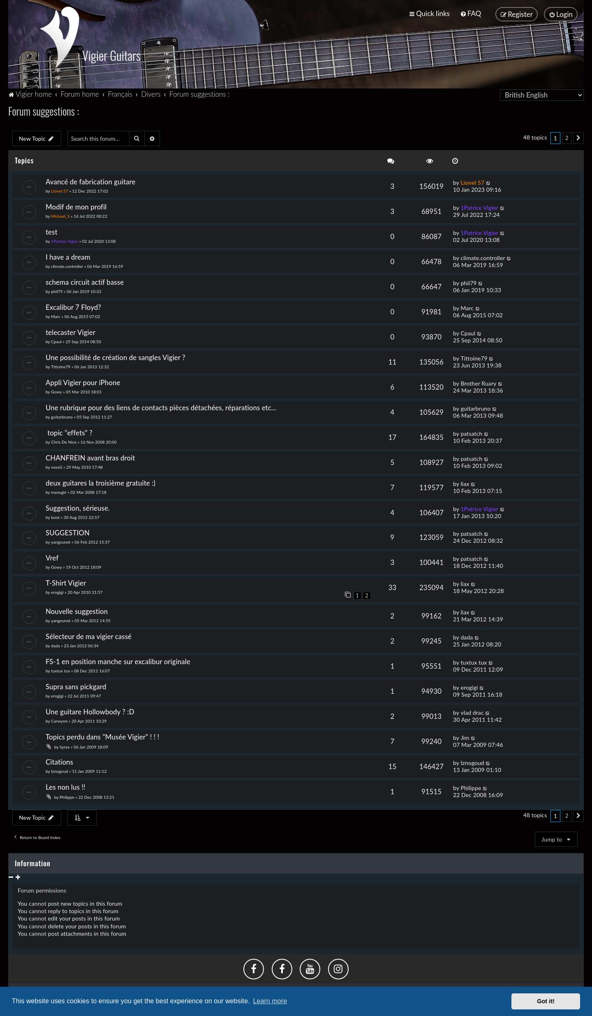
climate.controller (67, 265)
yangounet (60, 541)
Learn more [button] (270, 1000)
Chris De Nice (63, 441)
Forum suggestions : (43, 110)
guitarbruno (62, 416)
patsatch (471, 432)
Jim (464, 736)
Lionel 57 (59, 190)
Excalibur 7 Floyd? (73, 306)
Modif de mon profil (76, 206)
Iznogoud (59, 770)
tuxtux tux (60, 670)
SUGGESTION (68, 532)
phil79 (56, 290)
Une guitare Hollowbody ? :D (90, 711)
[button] (578, 137)
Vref (52, 557)
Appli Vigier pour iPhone (83, 381)
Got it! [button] (546, 1001)
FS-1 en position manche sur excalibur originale (118, 661)
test (52, 231)
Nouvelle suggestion (77, 611)
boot (55, 516)
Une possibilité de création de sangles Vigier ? (115, 356)
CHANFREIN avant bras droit (90, 457)
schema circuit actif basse (85, 281)
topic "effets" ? (71, 432)
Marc (55, 315)
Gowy (56, 390)
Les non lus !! (66, 786)
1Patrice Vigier (479, 206)
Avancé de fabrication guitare (90, 181)
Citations (59, 761)
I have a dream (68, 256)
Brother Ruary (478, 382)
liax (464, 482)
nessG (56, 466)
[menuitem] (470, 13)
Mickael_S (60, 215)
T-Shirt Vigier (66, 582)
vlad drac (471, 711)
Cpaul (56, 340)
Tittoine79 (60, 365)
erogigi (57, 591)
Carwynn (59, 720)
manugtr (58, 491)
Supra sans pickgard (76, 685)
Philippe (67, 796)
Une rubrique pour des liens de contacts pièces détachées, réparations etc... (161, 406)
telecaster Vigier (70, 331)
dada (55, 645)
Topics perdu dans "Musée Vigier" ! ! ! (102, 736)
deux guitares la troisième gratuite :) (100, 482)
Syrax (64, 746)
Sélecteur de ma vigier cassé (89, 636)
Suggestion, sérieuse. (78, 507)
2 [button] (566, 137)
